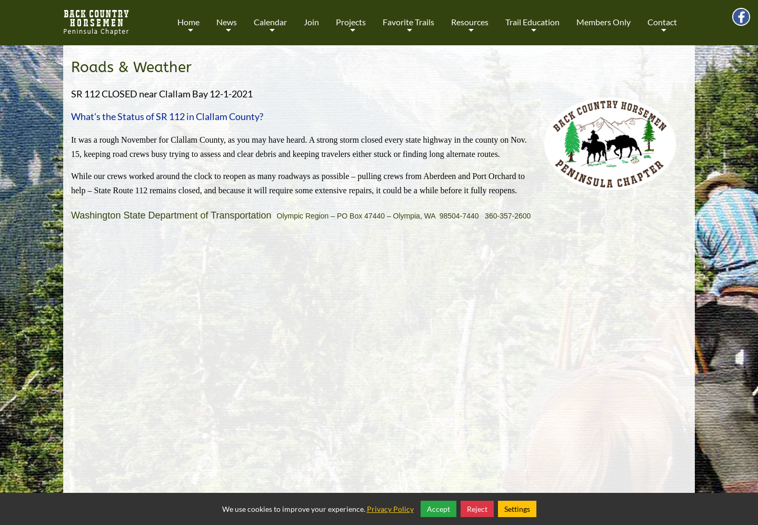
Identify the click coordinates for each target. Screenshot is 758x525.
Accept (438, 508)
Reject (477, 508)
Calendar (270, 29)
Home (188, 29)
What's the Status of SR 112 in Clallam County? (167, 116)
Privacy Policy (390, 508)
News (226, 29)
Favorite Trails (408, 29)
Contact (662, 29)
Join (311, 22)
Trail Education (532, 29)
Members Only (603, 22)
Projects (351, 29)
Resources (469, 29)
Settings (517, 508)
